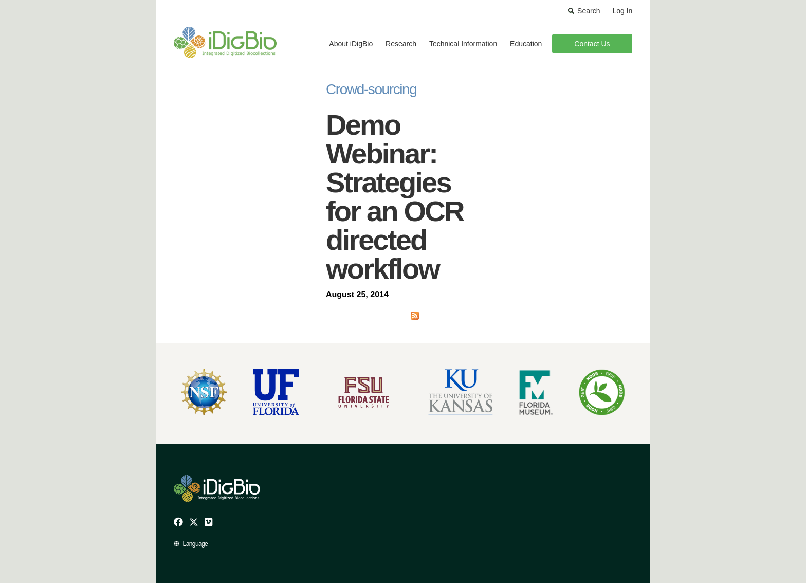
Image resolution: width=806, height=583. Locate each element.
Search (588, 11)
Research (401, 44)
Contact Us (592, 44)
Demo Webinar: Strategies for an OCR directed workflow (395, 196)
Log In (622, 11)
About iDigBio (351, 44)
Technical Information (463, 44)
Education (526, 44)
